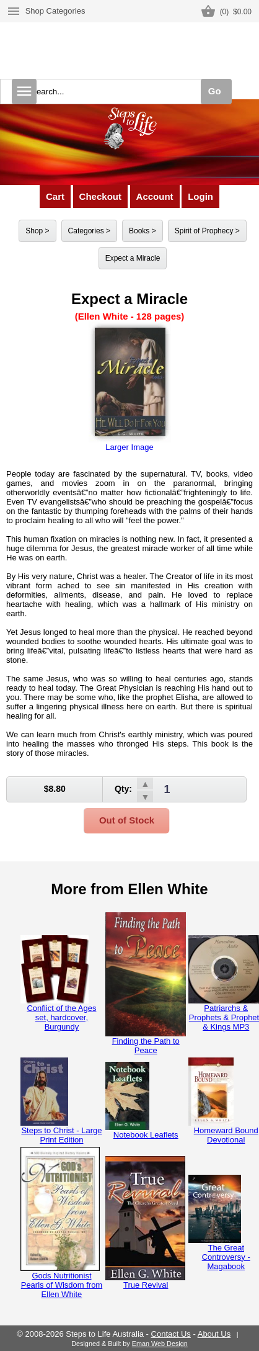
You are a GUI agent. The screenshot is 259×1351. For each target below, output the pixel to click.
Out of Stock (126, 820)
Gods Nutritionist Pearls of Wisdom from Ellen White (61, 1223)
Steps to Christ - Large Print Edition (61, 1100)
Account (154, 196)
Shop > (37, 231)
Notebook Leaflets (141, 1100)
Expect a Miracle (132, 258)
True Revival (145, 1223)
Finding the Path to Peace (145, 983)
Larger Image (130, 386)
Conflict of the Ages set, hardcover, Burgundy (58, 983)
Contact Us (171, 1334)
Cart (55, 196)
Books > (142, 231)
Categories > (89, 231)
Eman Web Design (160, 1343)
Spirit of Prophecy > (207, 231)
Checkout (100, 196)
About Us (214, 1334)
